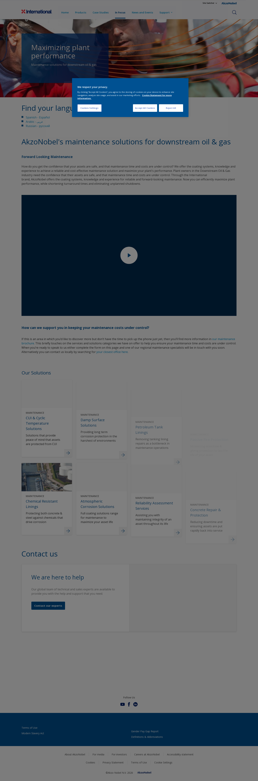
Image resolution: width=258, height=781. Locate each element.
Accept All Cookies (145, 108)
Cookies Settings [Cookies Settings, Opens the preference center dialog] (89, 108)
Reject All (171, 108)
